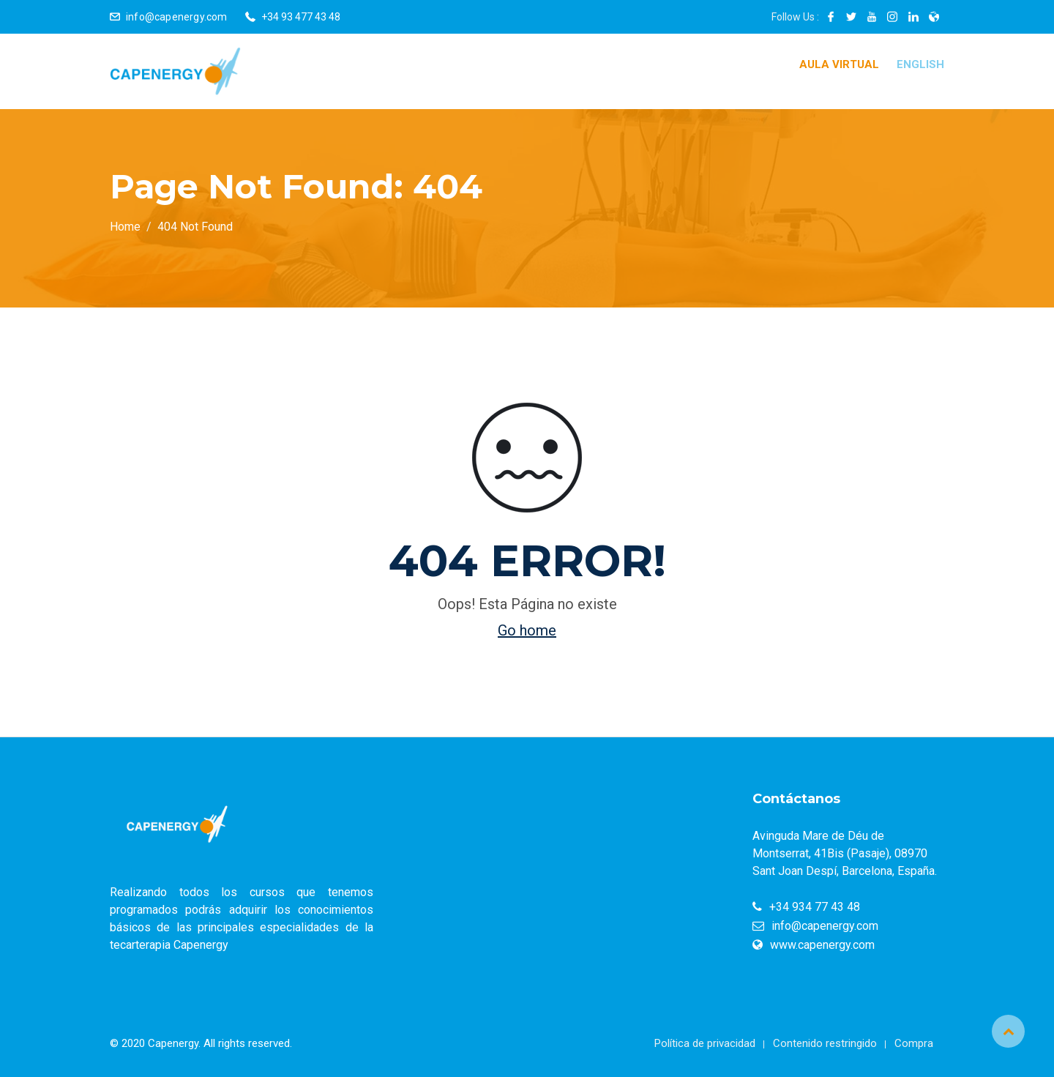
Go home (527, 630)
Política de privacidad (704, 1043)
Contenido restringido (825, 1043)
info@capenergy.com (177, 17)
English (920, 64)
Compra (913, 1043)
